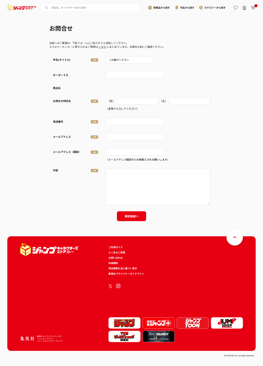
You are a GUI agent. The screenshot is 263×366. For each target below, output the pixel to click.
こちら (102, 47)
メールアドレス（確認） (67, 152)
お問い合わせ (115, 257)
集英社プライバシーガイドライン (126, 273)
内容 (55, 170)
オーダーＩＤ (60, 75)
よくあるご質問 (116, 252)
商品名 (57, 88)
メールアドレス (62, 136)
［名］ (163, 100)
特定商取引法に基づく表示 (122, 268)
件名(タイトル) (61, 59)
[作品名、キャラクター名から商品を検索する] (93, 7)
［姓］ (111, 100)
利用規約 (113, 263)
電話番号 (58, 121)
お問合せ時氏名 (62, 101)
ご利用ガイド (115, 247)
